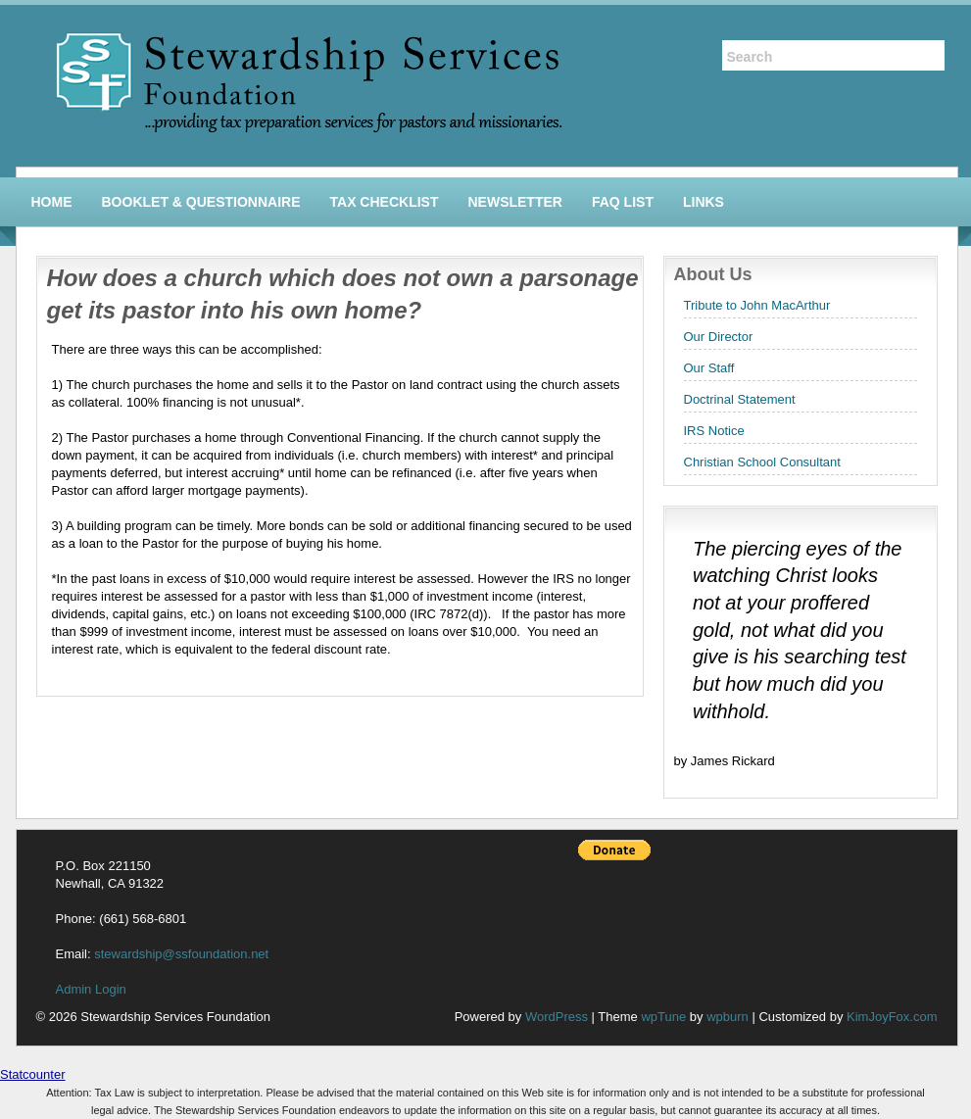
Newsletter (514, 202)
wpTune (663, 1016)
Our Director (718, 336)
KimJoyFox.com (892, 1016)
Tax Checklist (384, 202)
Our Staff (709, 368)
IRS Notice (714, 430)
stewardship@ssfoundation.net (181, 954)
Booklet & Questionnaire (201, 202)
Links (703, 202)
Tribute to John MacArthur (757, 305)
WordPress (556, 1016)
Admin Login (91, 989)
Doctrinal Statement (740, 399)
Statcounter (33, 1074)
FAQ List (623, 202)
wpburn (727, 1016)
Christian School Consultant (762, 462)
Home (52, 202)
